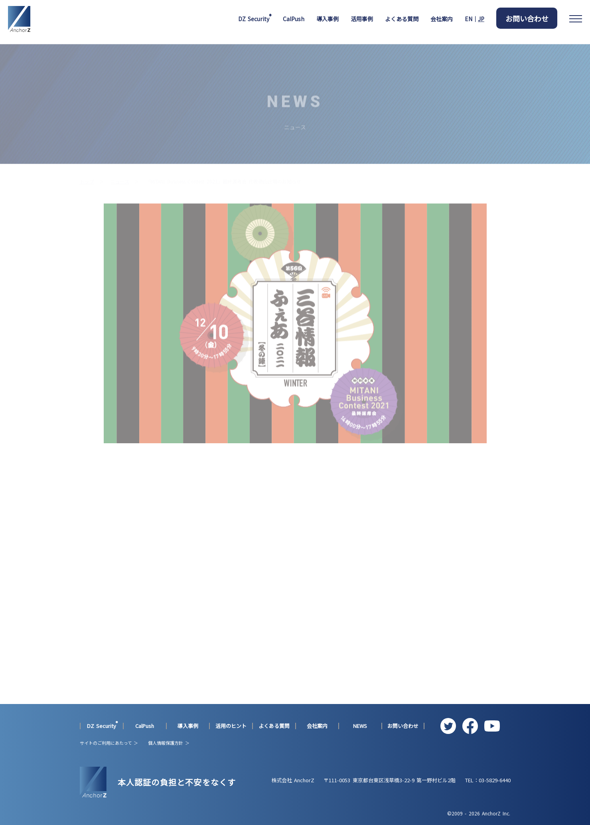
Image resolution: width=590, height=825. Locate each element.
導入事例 (327, 19)
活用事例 (362, 19)
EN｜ (474, 19)
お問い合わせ (527, 18)
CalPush (293, 19)
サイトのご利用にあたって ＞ (109, 743)
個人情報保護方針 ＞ (168, 743)
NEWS (360, 726)
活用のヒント (231, 726)
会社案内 (441, 19)
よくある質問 (401, 19)
